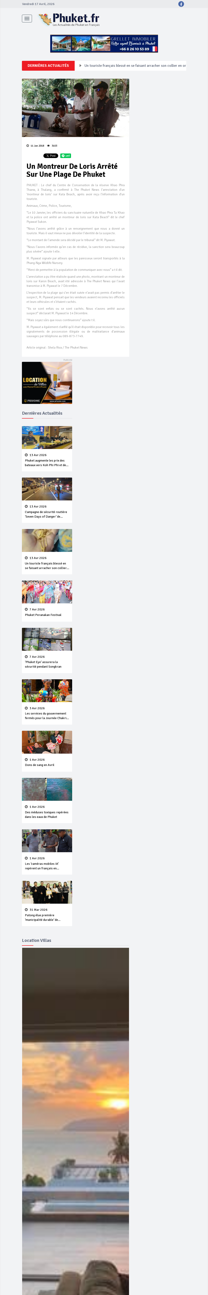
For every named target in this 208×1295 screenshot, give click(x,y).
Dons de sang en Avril (47, 762)
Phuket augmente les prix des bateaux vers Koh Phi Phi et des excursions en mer (47, 460)
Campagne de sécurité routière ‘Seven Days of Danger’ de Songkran (136, 65)
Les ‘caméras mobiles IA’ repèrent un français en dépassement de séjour (47, 864)
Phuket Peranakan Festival (47, 612)
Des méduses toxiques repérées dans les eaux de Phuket (47, 812)
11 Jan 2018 (35, 146)
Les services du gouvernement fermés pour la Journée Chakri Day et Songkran (47, 714)
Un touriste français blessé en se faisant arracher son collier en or (47, 563)
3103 (52, 146)
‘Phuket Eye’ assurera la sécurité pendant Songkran (47, 662)
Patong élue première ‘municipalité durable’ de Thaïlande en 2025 (47, 915)
